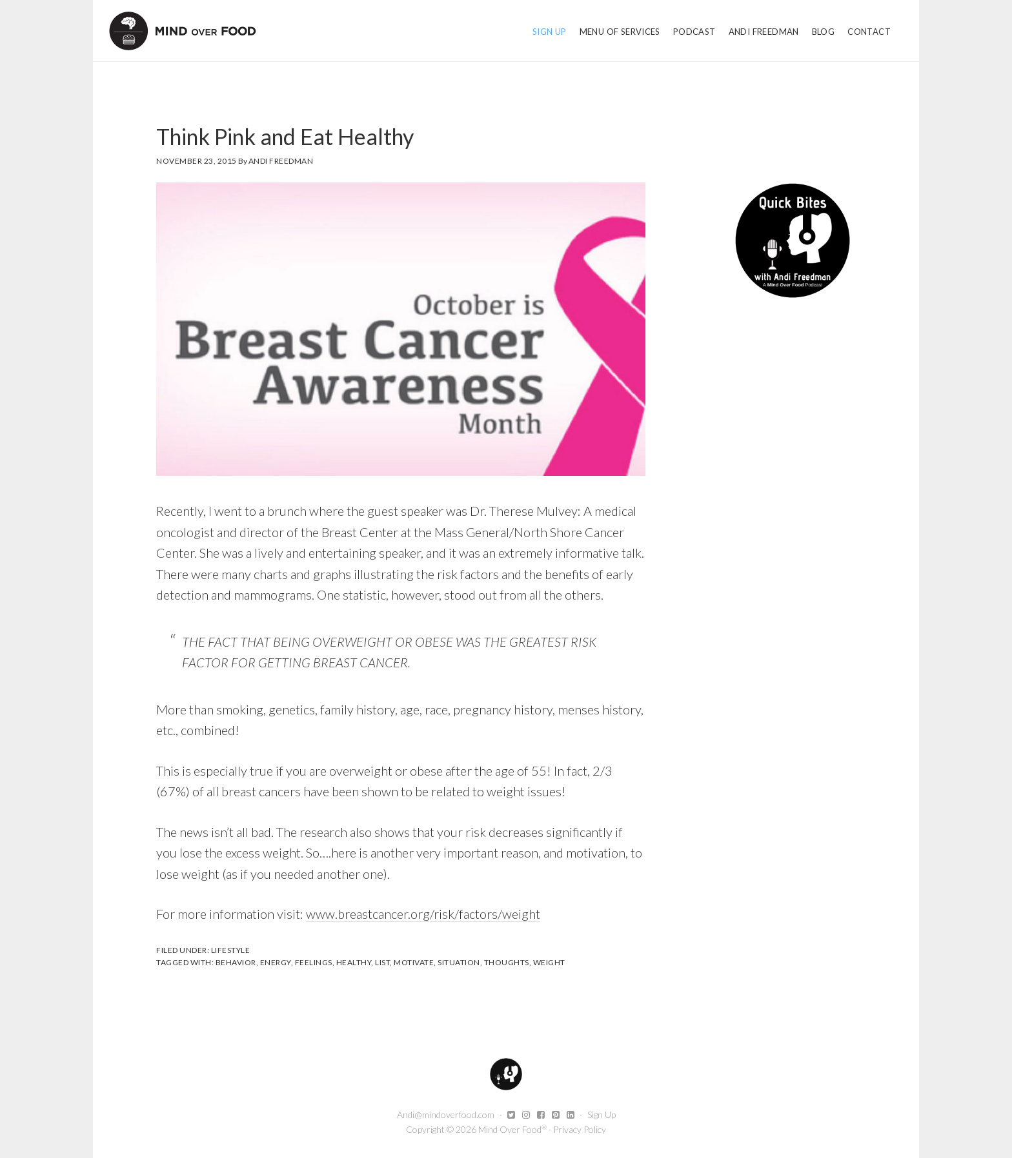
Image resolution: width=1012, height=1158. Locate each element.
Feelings (313, 962)
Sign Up (601, 1114)
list (382, 962)
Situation (459, 962)
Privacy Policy (579, 1129)
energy (275, 962)
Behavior (236, 962)
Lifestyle (230, 950)
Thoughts (506, 962)
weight (549, 962)
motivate (414, 962)
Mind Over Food (182, 31)
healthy (354, 962)
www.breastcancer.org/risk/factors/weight (423, 913)
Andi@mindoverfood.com (445, 1114)
